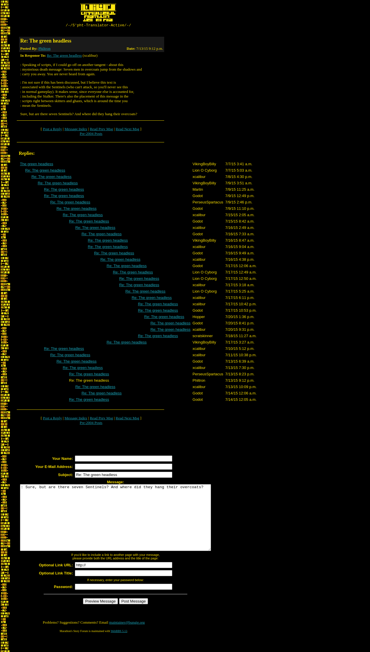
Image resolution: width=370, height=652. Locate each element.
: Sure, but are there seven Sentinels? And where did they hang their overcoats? (127, 525)
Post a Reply (52, 130)
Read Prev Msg (101, 130)
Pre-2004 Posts (91, 134)
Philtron (44, 49)
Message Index (75, 130)
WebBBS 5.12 (119, 645)
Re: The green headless (64, 56)
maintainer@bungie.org (127, 636)
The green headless (36, 165)
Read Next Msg (127, 130)
